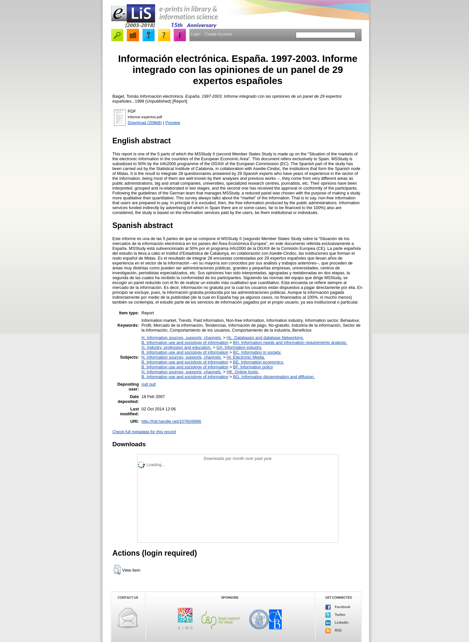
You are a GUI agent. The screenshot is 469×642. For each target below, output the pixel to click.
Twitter (335, 615)
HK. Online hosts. (243, 371)
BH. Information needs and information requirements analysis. (290, 342)
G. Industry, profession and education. (176, 347)
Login (195, 34)
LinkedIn (336, 622)
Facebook (337, 607)
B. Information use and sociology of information (184, 342)
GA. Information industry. (239, 347)
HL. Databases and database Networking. (265, 337)
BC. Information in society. (257, 352)
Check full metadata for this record (144, 431)
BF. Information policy (253, 366)
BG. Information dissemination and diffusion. (274, 376)
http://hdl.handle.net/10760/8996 (171, 421)
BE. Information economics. (258, 362)
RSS (333, 630)
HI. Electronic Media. (246, 357)
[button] (117, 570)
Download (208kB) (145, 122)
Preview (172, 122)
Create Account (218, 34)
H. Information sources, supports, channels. (181, 337)
